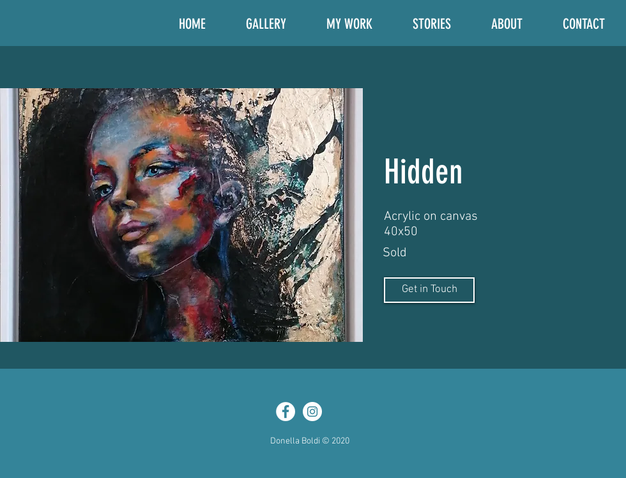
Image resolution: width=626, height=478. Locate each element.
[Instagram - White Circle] (312, 411)
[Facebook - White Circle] (285, 411)
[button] (181, 215)
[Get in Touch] (429, 290)
